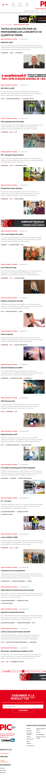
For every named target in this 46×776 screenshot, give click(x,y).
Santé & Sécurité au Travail (31, 11)
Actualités (9, 24)
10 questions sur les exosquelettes (13, 570)
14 (37, 671)
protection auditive (11, 311)
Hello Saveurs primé (8, 401)
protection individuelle (21, 344)
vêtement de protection (12, 445)
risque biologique (26, 445)
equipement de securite (17, 661)
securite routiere (20, 278)
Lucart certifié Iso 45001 (9, 537)
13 (35, 671)
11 (29, 671)
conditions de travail (21, 165)
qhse (12, 52)
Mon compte (3, 770)
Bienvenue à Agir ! (7, 42)
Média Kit (29, 743)
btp (34, 622)
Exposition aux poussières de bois (12, 612)
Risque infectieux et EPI (9, 434)
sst (12, 132)
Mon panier (3, 772)
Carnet (28, 741)
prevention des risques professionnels (17, 642)
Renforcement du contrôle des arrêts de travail (17, 590)
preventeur (19, 52)
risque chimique (19, 198)
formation (13, 478)
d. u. (23, 244)
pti (11, 278)
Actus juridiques (40, 734)
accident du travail (28, 98)
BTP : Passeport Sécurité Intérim (12, 155)
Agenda (28, 736)
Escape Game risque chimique (11, 188)
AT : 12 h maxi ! (6, 501)
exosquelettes (6, 581)
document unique (14, 244)
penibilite (4, 244)
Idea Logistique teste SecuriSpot (12, 121)
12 (32, 671)
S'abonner (2, 768)
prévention (5, 52)
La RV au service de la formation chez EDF (15, 632)
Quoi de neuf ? (30, 739)
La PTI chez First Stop (8, 267)
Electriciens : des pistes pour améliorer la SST (17, 651)
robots (30, 581)
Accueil (3, 24)
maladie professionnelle (13, 98)
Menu (5, 4)
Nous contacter (30, 745)
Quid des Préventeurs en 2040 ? (12, 368)
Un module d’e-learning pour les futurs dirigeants (18, 468)
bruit (21, 311)
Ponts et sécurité (7, 334)
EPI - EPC (38, 732)
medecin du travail (23, 511)
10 (26, 671)
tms (3, 98)
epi (16, 132)
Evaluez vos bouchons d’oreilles (12, 301)
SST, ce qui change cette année (12, 234)
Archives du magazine (29, 733)
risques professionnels (25, 478)
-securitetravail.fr (4, 753)
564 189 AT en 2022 (7, 88)
